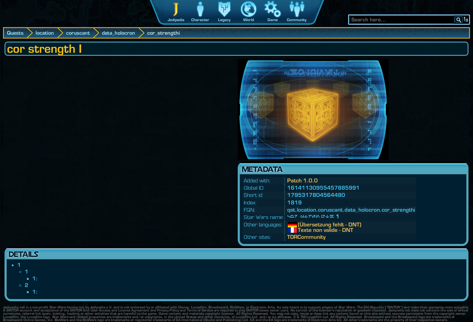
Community (296, 19)
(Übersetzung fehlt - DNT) (302, 224)
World (248, 19)
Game (273, 19)
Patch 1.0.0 (302, 180)
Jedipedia (176, 19)
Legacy (224, 19)
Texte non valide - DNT (302, 230)
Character (200, 19)
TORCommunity (306, 237)
